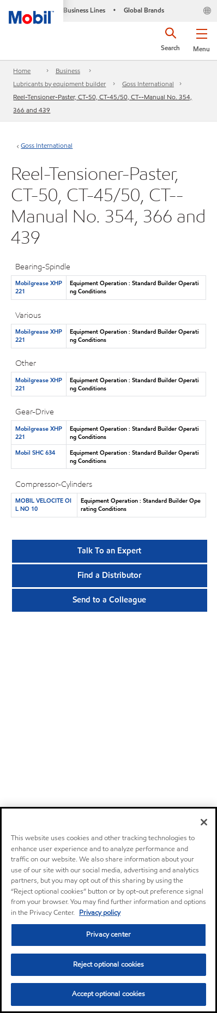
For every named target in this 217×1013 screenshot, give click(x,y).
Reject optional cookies (108, 964)
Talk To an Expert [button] (109, 550)
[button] (201, 38)
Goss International (148, 83)
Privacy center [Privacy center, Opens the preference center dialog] (108, 934)
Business (68, 70)
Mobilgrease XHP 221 (38, 287)
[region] (108, 910)
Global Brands (144, 10)
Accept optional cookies (109, 994)
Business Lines (84, 10)
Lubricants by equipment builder (59, 83)
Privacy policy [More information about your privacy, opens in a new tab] (99, 913)
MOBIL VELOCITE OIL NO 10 (43, 504)
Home (22, 70)
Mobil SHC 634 (35, 452)
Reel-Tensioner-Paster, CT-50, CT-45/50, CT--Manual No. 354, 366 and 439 (102, 103)
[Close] (204, 822)
